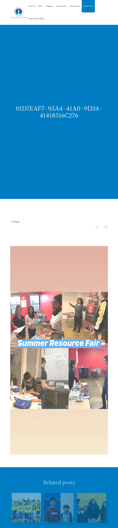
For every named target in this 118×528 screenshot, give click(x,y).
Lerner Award (74, 6)
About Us (32, 6)
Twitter (106, 227)
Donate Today (88, 6)
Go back (15, 221)
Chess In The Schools (18, 13)
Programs (49, 6)
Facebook (97, 227)
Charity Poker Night (36, 18)
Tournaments (61, 6)
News (40, 6)
